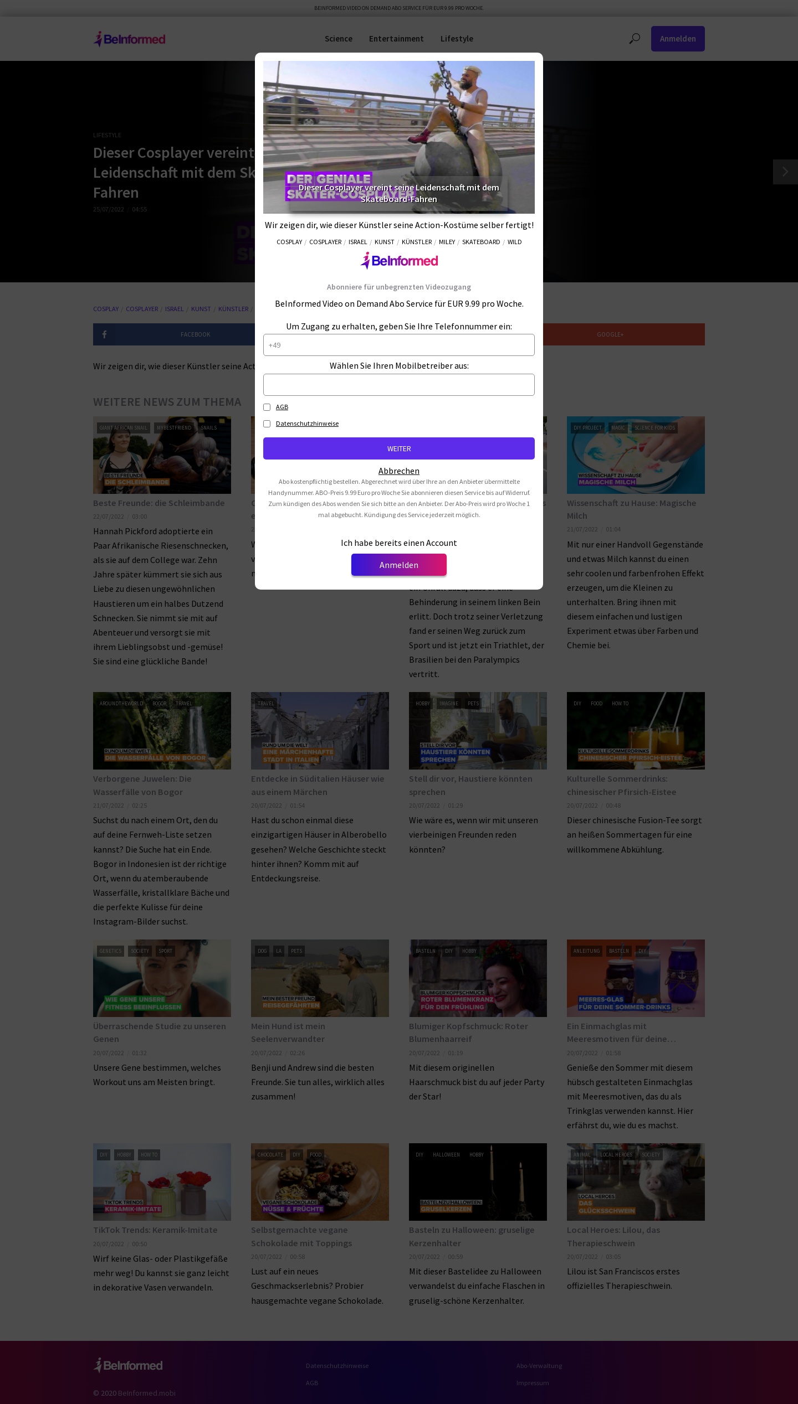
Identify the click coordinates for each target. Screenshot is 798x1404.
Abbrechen (399, 470)
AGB (282, 406)
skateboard (481, 242)
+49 (274, 345)
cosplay (289, 242)
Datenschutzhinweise (307, 423)
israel (358, 242)
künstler (417, 242)
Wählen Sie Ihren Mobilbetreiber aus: (399, 365)
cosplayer (325, 242)
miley (447, 242)
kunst (385, 242)
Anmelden (399, 564)
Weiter (399, 448)
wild (515, 242)
